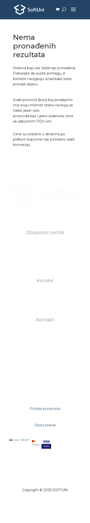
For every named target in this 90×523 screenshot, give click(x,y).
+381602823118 (45, 342)
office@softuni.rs (45, 331)
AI (45, 303)
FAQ (45, 260)
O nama (45, 244)
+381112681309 (45, 348)
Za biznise (45, 298)
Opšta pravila (45, 425)
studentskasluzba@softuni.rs (45, 337)
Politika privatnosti (45, 409)
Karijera (45, 255)
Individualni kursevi (45, 292)
